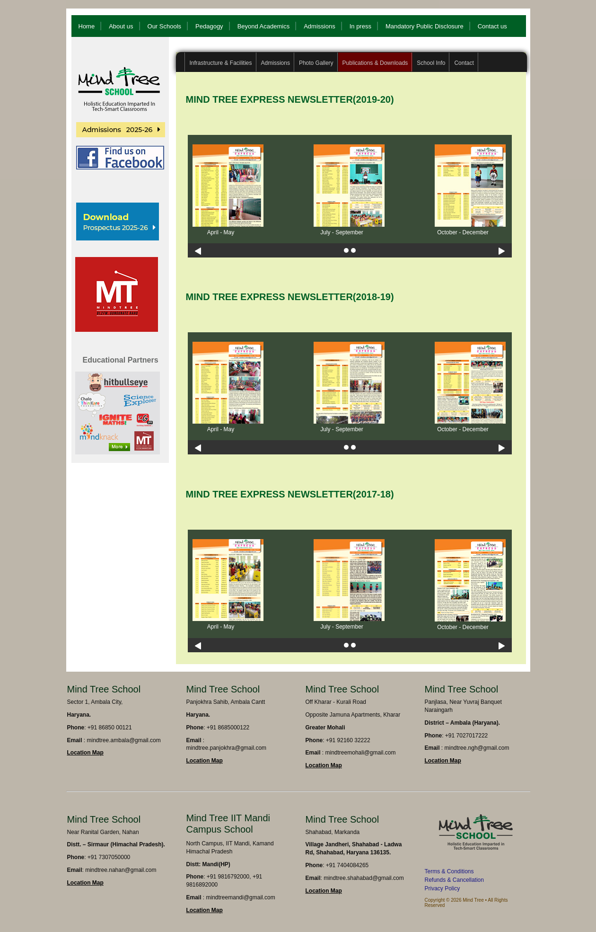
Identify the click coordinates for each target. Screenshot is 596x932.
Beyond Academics (263, 26)
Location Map (85, 752)
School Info (431, 63)
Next (502, 251)
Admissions (319, 26)
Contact (463, 63)
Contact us (492, 26)
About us (121, 26)
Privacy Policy (442, 888)
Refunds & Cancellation (454, 880)
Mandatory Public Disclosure (425, 26)
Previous (198, 251)
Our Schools (165, 26)
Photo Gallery (316, 63)
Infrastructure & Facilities (221, 63)
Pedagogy (209, 26)
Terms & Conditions (449, 871)
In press (360, 26)
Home (87, 26)
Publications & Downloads (375, 63)
